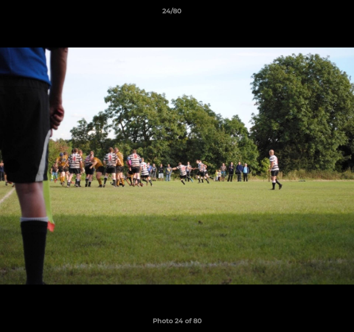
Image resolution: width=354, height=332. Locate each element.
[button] (320, 13)
